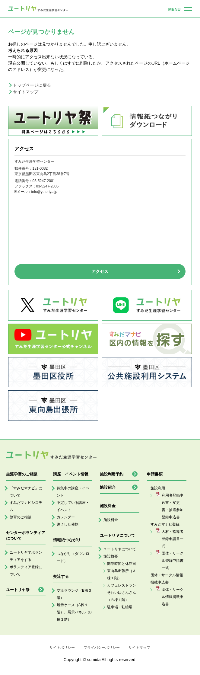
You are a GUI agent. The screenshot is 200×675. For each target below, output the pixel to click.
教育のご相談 (20, 517)
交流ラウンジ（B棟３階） (74, 594)
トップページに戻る (32, 85)
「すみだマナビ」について (26, 491)
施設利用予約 (111, 474)
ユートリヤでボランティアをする (26, 556)
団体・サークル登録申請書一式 (172, 560)
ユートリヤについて (119, 549)
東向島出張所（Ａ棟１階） (121, 574)
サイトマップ (25, 91)
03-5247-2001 (44, 181)
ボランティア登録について (26, 570)
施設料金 (110, 520)
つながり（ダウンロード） (73, 557)
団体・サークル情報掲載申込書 (172, 596)
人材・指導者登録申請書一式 (172, 538)
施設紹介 (108, 487)
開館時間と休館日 (121, 563)
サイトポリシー (62, 647)
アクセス (99, 271)
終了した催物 (67, 524)
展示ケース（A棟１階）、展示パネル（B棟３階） (74, 612)
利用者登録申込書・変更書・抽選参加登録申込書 (172, 506)
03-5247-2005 (47, 186)
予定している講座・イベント (73, 506)
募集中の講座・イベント (73, 491)
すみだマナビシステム (26, 506)
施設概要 (110, 556)
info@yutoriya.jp (44, 192)
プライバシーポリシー (102, 647)
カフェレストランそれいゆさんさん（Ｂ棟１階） (121, 592)
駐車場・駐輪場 (119, 607)
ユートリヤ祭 (18, 589)
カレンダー (66, 517)
